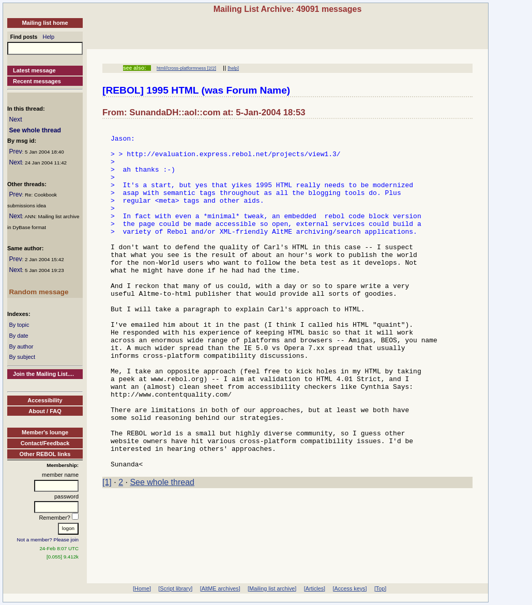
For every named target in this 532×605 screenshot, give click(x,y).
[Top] (380, 588)
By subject (22, 357)
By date (18, 335)
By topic (19, 325)
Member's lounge (45, 432)
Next (15, 119)
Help (49, 37)
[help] (232, 68)
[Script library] (175, 588)
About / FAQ (45, 411)
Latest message (34, 70)
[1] (107, 550)
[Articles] (314, 588)
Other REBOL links (45, 454)
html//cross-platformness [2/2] (186, 68)
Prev (15, 151)
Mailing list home (45, 23)
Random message (38, 292)
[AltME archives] (220, 588)
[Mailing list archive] (272, 588)
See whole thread (35, 130)
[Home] (142, 588)
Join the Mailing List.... (43, 374)
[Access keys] (349, 588)
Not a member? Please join (48, 539)
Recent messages (37, 81)
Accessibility (44, 400)
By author (21, 346)
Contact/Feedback (45, 443)
